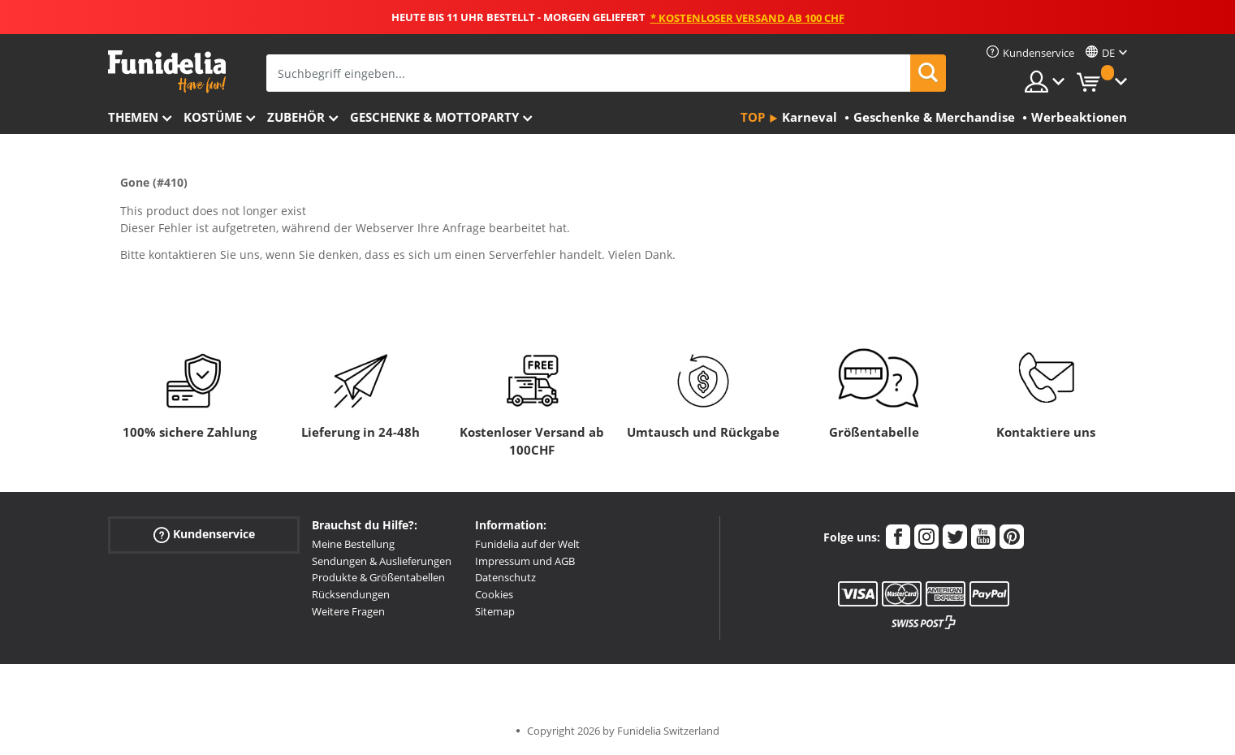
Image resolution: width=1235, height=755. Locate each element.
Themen (133, 117)
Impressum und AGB (525, 561)
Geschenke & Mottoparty (434, 117)
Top (753, 117)
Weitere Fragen (348, 611)
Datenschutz (505, 577)
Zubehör (296, 117)
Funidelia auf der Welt (527, 544)
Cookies (494, 594)
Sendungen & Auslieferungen (381, 561)
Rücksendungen (351, 594)
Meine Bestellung (353, 544)
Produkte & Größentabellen (378, 577)
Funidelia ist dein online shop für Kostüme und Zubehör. (167, 71)
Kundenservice (204, 534)
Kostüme (213, 117)
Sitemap (495, 611)
